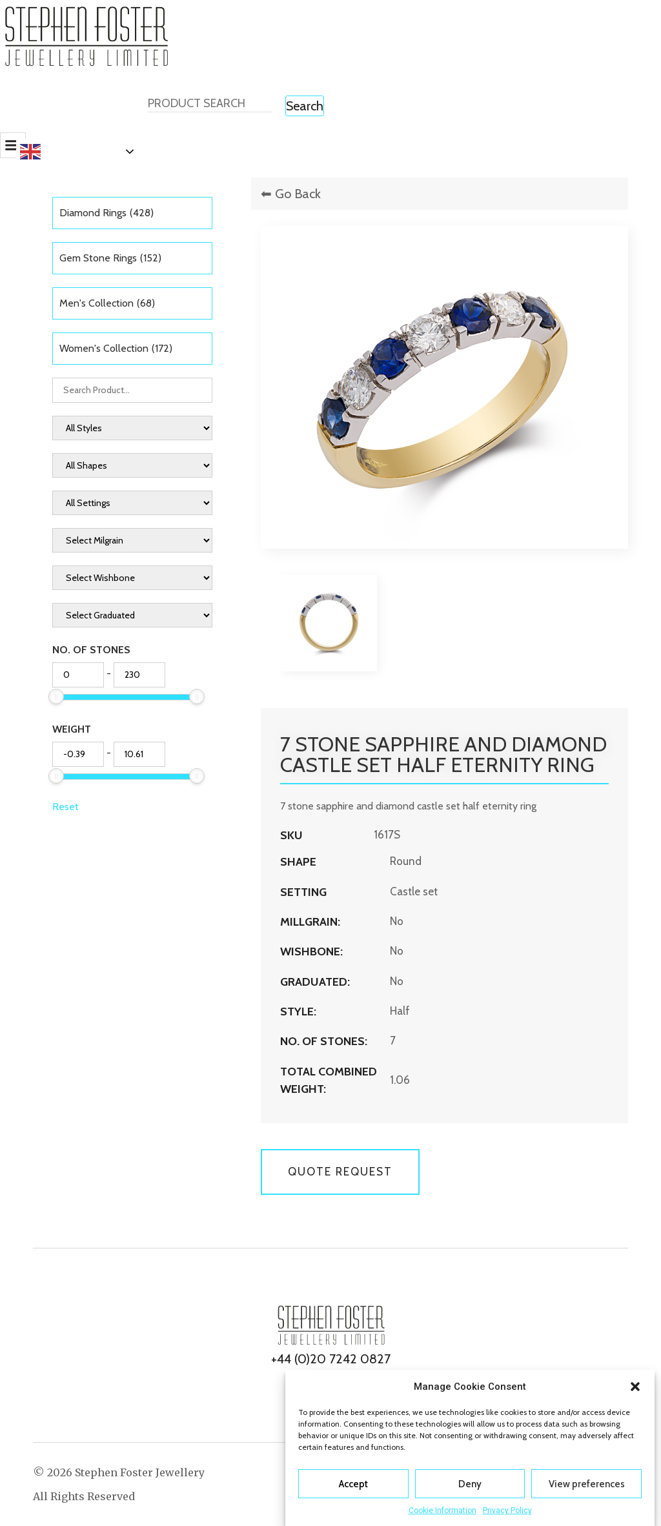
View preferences (587, 1484)
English (51, 151)
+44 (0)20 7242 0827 (331, 1359)
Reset (65, 806)
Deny (470, 1484)
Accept (353, 1484)
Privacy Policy (507, 1510)
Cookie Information (442, 1510)
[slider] (56, 696)
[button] (635, 1386)
